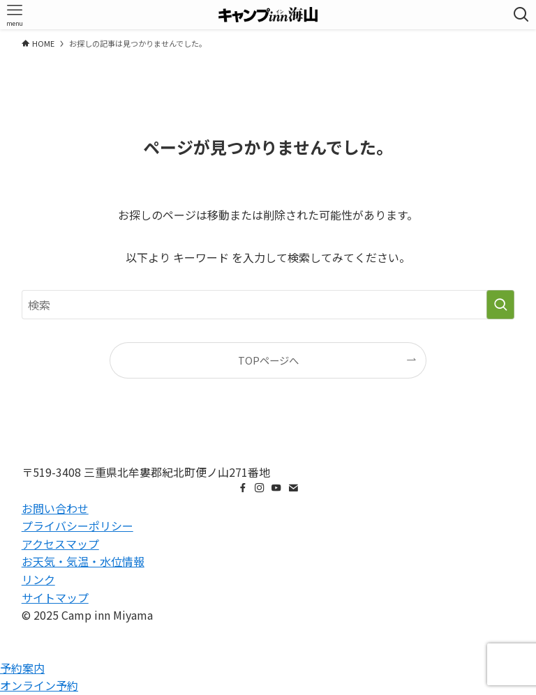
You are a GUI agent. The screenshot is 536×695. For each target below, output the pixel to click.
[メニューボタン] (14, 14)
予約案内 (22, 667)
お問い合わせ (55, 508)
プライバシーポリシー (77, 525)
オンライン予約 (39, 685)
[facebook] (243, 488)
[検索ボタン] (521, 14)
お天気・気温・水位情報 (83, 561)
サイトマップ (55, 597)
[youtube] (276, 488)
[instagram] (259, 488)
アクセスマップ (60, 543)
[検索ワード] (268, 304)
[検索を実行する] (500, 304)
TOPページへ (268, 360)
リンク (38, 579)
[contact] (293, 488)
